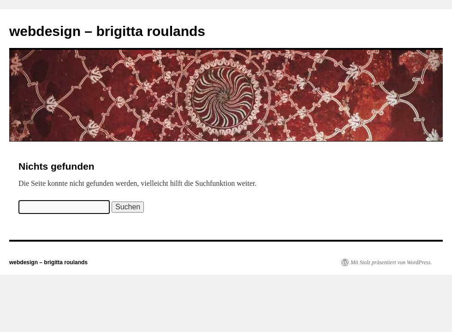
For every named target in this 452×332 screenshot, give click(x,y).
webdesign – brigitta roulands (107, 31)
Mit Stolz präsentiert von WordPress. (391, 262)
